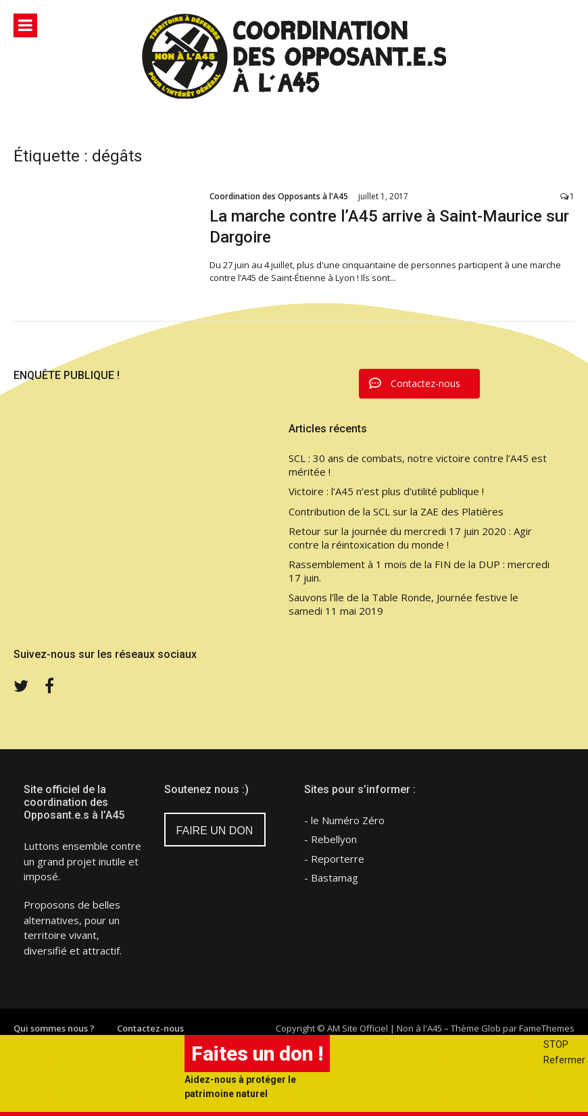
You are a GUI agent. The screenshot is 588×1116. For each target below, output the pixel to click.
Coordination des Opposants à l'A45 (279, 196)
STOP (555, 1044)
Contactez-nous (150, 1028)
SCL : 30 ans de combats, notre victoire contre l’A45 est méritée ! (418, 465)
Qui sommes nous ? (54, 1028)
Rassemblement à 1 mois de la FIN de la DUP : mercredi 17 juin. (419, 571)
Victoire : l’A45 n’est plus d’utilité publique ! (386, 491)
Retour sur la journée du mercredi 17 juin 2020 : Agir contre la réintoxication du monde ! (410, 538)
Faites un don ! (257, 1053)
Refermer (564, 1060)
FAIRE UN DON (214, 830)
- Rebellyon (330, 839)
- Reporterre (334, 858)
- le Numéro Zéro (344, 820)
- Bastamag (331, 877)
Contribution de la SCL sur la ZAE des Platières (396, 511)
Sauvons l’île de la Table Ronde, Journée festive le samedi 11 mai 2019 (403, 604)
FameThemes (546, 1028)
